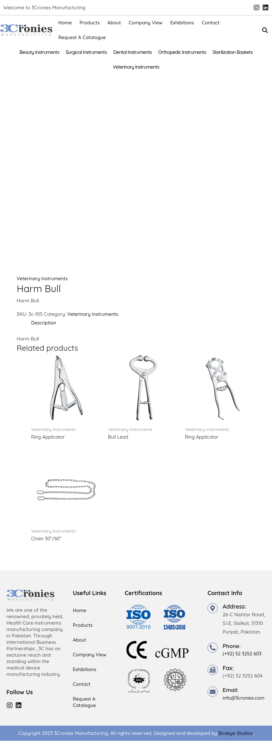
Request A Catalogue (82, 37)
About (114, 23)
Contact (211, 23)
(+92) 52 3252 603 (242, 654)
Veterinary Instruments (136, 67)
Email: (231, 690)
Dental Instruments (132, 52)
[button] (264, 30)
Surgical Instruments (86, 52)
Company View (145, 23)
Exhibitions (182, 23)
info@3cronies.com (244, 698)
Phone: (232, 646)
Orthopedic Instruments (182, 52)
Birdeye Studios (235, 733)
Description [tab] (44, 323)
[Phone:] (212, 648)
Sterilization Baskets (233, 52)
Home (65, 23)
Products (90, 23)
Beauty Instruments (39, 52)
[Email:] (212, 691)
